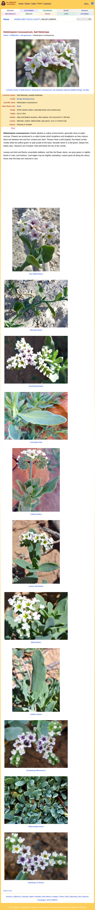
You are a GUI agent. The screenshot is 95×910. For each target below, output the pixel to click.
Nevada (38, 897)
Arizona (9, 897)
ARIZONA (10, 10)
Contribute (74, 907)
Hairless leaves (36, 714)
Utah (67, 897)
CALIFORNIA (29, 10)
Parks (27, 3)
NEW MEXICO (10, 14)
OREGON (28, 14)
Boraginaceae (26, 35)
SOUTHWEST (52, 900)
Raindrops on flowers (36, 883)
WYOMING (85, 14)
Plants (39, 3)
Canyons (47, 3)
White (19, 106)
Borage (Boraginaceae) (25, 99)
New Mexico (46, 897)
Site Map (82, 907)
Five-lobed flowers (36, 274)
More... (86, 4)
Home (21, 3)
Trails (33, 3)
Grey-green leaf (36, 442)
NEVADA (84, 10)
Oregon (55, 897)
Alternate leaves (36, 330)
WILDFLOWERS (49, 19)
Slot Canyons (83, 897)
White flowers (36, 642)
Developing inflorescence (35, 770)
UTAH (66, 14)
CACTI (37, 19)
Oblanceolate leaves (36, 826)
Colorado (24, 897)
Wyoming (73, 897)
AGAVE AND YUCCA (23, 19)
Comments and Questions (58, 907)
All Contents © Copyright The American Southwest (28, 907)
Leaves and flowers (36, 586)
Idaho (31, 897)
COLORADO (47, 10)
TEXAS (47, 14)
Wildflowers (14, 35)
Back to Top (7, 891)
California (16, 897)
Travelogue (41, 900)
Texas (61, 897)
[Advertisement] (31, 26)
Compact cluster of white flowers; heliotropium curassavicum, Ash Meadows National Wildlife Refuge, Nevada (47, 90)
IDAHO (66, 10)
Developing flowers (36, 386)
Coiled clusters (36, 514)
